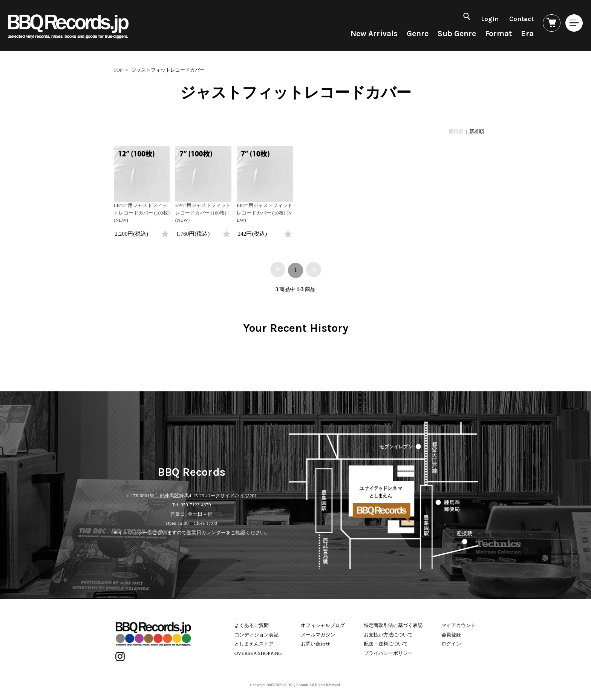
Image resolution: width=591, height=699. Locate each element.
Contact (510, 19)
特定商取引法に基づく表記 (393, 623)
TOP (117, 70)
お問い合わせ (315, 642)
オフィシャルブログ (323, 623)
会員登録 (451, 632)
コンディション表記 (256, 632)
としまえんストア (254, 642)
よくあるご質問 (251, 623)
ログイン (451, 642)
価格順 (456, 131)
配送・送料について (386, 642)
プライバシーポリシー (388, 651)
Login (479, 19)
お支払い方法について (388, 632)
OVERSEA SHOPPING (258, 651)
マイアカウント (458, 623)
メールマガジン (318, 632)
